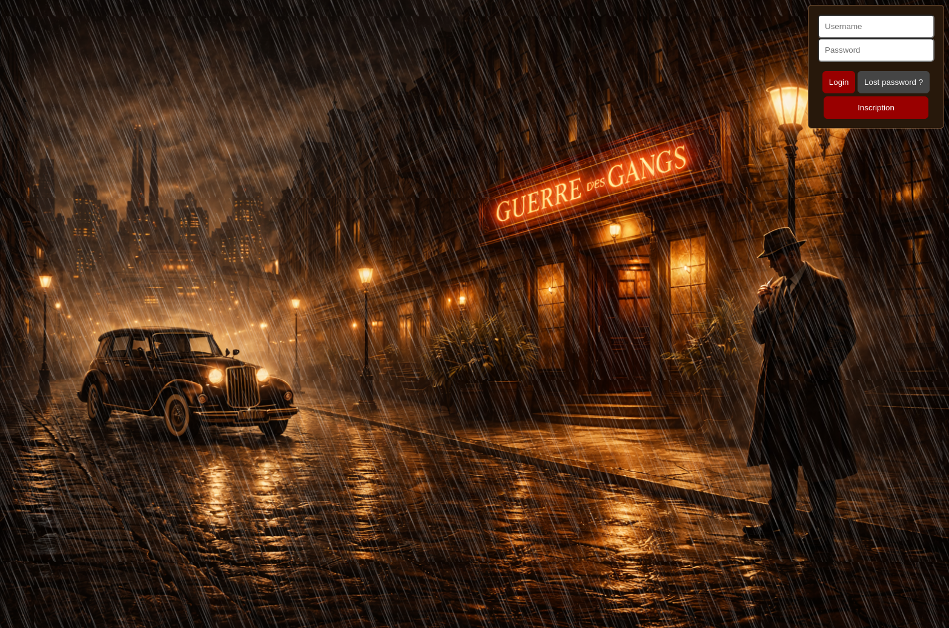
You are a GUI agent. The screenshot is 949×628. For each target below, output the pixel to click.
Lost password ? (893, 82)
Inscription (876, 107)
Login (839, 82)
